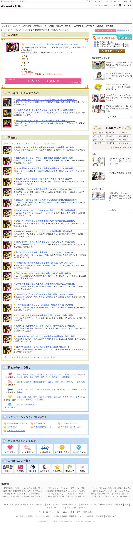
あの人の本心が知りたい (17, 423)
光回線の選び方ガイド (24, 505)
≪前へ (5, 144)
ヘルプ (129, 31)
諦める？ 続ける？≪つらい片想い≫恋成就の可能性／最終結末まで (46, 200)
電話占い (59, 25)
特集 (94, 154)
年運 (37, 389)
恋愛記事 (100, 25)
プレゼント (117, 1)
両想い (32, 374)
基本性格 (61, 389)
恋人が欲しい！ (56, 374)
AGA (62, 508)
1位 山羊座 (99, 133)
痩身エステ (71, 508)
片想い (25, 374)
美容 (126, 505)
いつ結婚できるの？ (69, 423)
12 (38, 144)
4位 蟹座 (98, 143)
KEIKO (24, 65)
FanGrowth (40, 505)
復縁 (31, 377)
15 (48, 144)
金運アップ (67, 397)
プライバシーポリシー (44, 516)
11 (35, 144)
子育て (89, 1)
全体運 (19, 389)
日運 (53, 389)
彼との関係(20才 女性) (105, 42)
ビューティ (108, 1)
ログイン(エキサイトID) (105, 31)
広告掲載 (99, 516)
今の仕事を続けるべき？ (71, 427)
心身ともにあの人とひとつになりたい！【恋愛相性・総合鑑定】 (44, 231)
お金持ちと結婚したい (16, 431)
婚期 (57, 382)
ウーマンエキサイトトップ (106, 5)
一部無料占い (66, 377)
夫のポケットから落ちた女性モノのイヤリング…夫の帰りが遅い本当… (32, 496)
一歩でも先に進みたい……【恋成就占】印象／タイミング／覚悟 (44, 305)
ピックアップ (98, 189)
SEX (48, 377)
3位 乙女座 (99, 140)
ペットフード (52, 508)
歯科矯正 (118, 505)
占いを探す (27, 25)
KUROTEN (8, 505)
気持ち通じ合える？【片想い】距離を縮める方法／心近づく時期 (44, 158)
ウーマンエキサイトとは (49, 512)
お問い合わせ (88, 512)
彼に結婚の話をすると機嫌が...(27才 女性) (113, 46)
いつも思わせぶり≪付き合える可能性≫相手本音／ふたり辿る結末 (45, 168)
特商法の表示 (111, 516)
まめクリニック (53, 505)
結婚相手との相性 (24, 382)
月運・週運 (45, 389)
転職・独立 (32, 397)
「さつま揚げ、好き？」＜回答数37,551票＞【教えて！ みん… (73, 494)
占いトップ (6, 25)
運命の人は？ (70, 374)
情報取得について (76, 516)
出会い (51, 382)
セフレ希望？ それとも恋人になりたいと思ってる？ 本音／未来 (45, 242)
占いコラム (90, 25)
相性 (19, 374)
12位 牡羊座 (123, 143)
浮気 (26, 377)
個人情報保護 (61, 516)
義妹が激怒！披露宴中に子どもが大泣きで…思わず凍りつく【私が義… (32, 491)
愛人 (43, 377)
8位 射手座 (110, 143)
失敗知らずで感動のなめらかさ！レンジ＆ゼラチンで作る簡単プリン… (76, 491)
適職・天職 (21, 397)
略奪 (37, 377)
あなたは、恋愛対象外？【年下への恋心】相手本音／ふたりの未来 (45, 326)
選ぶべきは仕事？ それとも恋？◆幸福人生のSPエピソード (43, 347)
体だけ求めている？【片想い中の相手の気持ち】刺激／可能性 (43, 273)
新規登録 (121, 31)
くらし (95, 1)
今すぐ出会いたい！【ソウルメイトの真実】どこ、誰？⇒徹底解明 (45, 210)
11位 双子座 (123, 140)
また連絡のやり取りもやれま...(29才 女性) (113, 44)
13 (41, 144)
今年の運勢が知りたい (43, 427)
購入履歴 (109, 25)
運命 (31, 389)
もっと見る (112, 117)
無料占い (68, 25)
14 (45, 144)
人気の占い (38, 25)
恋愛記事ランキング (101, 58)
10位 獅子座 (123, 136)
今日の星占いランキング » (121, 147)
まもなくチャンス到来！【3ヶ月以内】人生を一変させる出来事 (44, 179)
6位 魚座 (109, 136)
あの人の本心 (42, 374)
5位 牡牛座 (110, 133)
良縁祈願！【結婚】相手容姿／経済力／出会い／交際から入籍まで (45, 189)
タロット (25, 59)
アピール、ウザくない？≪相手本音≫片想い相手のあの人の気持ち (45, 221)
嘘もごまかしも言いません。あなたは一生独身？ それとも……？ (45, 121)
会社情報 (19, 516)
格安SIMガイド (106, 505)
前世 (68, 389)
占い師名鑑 (78, 25)
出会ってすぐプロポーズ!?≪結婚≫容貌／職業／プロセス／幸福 (44, 294)
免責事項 (90, 516)
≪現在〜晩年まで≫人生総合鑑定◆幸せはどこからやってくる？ (44, 263)
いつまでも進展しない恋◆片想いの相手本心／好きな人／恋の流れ (45, 284)
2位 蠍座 (98, 136)
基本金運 (57, 397)
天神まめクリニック (70, 505)
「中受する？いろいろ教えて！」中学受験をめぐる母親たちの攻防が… (32, 494)
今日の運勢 (49, 25)
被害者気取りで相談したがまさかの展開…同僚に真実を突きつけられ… (32, 488)
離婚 (63, 382)
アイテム (94, 505)
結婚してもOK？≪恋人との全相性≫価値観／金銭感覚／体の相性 (45, 147)
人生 (26, 389)
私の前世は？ (12, 427)
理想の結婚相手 (39, 382)
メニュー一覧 (127, 1)
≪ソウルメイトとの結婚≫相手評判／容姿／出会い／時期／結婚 (44, 315)
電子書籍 (81, 508)
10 (31, 144)
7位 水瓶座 (110, 140)
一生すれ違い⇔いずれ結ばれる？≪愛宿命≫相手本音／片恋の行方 (45, 336)
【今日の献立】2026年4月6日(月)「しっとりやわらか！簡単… (72, 496)
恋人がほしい (39, 423)
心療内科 (84, 505)
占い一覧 (16, 25)
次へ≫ (53, 144)
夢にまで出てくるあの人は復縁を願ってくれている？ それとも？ (45, 252)
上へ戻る (112, 210)
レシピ (101, 1)
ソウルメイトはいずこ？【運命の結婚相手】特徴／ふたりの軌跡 (51, 44)
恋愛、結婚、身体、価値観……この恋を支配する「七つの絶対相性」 (46, 100)
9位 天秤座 (123, 133)
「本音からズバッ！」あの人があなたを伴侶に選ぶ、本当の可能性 (45, 110)
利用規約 (29, 516)
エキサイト (126, 5)
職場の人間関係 (45, 397)
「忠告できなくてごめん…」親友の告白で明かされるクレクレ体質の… (76, 488)
